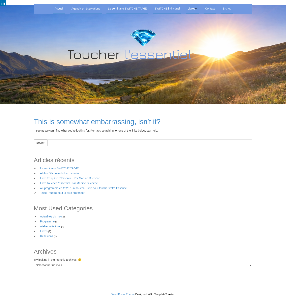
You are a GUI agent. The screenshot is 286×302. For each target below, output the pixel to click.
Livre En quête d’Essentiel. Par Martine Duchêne (70, 178)
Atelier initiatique (50, 226)
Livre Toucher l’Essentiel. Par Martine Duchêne (69, 183)
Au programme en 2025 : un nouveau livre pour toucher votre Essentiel (84, 188)
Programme (47, 221)
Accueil (59, 8)
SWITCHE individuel (167, 8)
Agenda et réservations (86, 8)
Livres (191, 8)
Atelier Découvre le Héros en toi (59, 173)
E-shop (227, 8)
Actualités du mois (51, 216)
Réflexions (46, 236)
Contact (210, 8)
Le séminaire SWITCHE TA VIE (127, 8)
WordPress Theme (122, 294)
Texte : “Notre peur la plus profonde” (62, 192)
